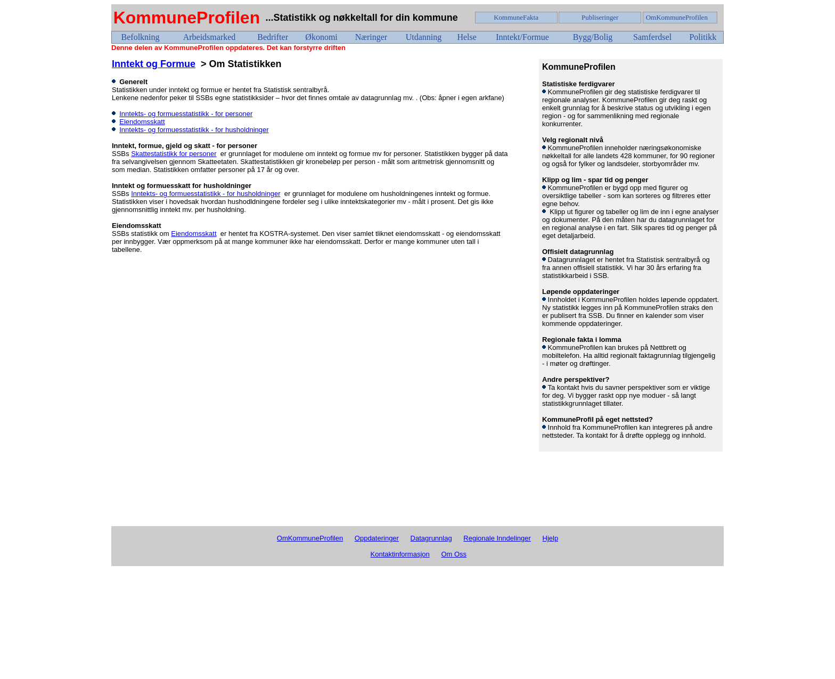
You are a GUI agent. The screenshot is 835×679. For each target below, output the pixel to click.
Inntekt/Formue (522, 37)
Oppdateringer (377, 538)
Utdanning (424, 37)
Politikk (702, 37)
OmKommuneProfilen (677, 17)
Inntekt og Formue (153, 64)
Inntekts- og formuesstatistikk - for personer (185, 114)
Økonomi (321, 37)
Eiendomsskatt (142, 122)
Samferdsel (652, 37)
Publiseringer (600, 17)
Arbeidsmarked (209, 37)
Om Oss (453, 554)
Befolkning (140, 37)
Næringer (371, 37)
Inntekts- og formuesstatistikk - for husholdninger (193, 130)
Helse (466, 37)
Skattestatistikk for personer (173, 154)
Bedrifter (272, 37)
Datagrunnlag (431, 538)
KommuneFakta (516, 17)
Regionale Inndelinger (496, 538)
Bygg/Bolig (593, 37)
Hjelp (551, 538)
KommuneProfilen (186, 17)
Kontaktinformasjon (400, 554)
